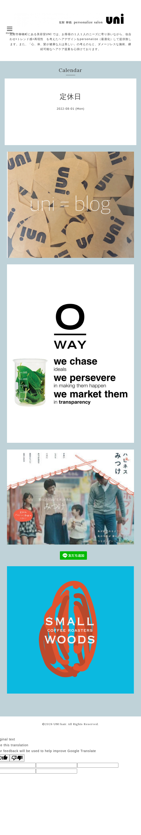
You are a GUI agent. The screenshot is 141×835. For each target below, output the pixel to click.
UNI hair (60, 724)
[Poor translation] (17, 758)
